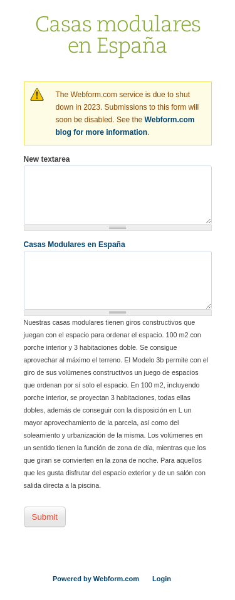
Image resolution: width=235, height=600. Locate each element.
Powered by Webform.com (96, 578)
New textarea (47, 159)
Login (161, 578)
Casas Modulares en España (74, 244)
